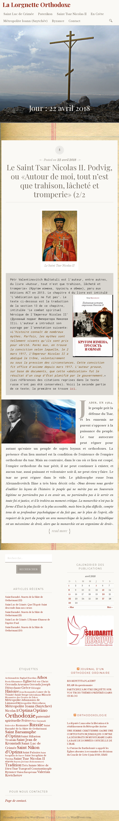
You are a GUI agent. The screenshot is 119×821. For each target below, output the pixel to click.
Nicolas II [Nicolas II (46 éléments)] (11, 710)
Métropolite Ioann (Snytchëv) (25, 21)
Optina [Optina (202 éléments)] (25, 710)
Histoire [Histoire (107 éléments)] (12, 691)
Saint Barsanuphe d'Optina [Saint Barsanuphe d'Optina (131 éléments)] (20, 734)
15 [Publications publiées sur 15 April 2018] (69, 594)
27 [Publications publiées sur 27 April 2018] (103, 599)
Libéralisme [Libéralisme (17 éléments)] (35, 695)
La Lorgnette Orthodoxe (36, 4)
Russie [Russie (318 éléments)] (36, 724)
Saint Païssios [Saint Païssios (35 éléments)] (31, 752)
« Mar (71, 607)
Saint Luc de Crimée (18, 14)
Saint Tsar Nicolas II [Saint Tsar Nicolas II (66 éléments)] (29, 758)
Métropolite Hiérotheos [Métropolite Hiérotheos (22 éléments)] (31, 703)
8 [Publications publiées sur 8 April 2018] (69, 590)
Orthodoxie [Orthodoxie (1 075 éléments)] (20, 716)
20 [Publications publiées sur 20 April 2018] (103, 594)
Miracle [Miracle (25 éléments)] (46, 694)
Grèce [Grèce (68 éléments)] (26, 688)
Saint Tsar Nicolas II (72, 14)
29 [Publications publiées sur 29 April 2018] (69, 603)
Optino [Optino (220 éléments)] (40, 710)
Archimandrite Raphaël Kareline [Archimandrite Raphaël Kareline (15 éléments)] (20, 678)
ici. (73, 388)
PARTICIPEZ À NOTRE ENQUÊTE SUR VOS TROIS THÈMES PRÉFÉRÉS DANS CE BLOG (89, 692)
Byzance (58, 21)
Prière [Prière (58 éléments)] (26, 720)
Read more (59, 530)
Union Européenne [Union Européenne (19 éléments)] (27, 772)
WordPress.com (81, 817)
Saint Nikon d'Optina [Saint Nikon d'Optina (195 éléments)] (22, 749)
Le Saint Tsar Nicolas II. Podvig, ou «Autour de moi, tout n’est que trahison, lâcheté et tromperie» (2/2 (59, 180)
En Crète (97, 14)
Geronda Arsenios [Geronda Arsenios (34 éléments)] (17, 684)
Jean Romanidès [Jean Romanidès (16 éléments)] (27, 692)
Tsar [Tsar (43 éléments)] (15, 768)
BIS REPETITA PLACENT (81, 681)
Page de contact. (16, 801)
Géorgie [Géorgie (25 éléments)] (36, 688)
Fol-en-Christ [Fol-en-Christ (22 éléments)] (40, 681)
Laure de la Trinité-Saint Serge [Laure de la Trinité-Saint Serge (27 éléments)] (27, 693)
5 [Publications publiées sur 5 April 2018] (96, 586)
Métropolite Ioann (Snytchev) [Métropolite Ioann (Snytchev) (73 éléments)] (28, 706)
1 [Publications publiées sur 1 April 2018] (68, 586)
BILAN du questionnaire (80, 685)
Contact (74, 21)
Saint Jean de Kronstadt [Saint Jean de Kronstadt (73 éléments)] (21, 741)
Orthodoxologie (92, 715)
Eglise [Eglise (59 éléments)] (27, 681)
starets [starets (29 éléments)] (9, 761)
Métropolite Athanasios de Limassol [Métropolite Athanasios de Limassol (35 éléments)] (22, 701)
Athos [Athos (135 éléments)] (42, 677)
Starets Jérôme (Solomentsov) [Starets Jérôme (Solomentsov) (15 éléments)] (29, 761)
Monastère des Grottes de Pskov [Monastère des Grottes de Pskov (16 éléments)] (21, 697)
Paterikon (45, 14)
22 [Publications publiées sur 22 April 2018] (69, 599)
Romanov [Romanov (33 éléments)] (22, 725)
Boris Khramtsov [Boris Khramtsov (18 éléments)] (14, 681)
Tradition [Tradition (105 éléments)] (13, 765)
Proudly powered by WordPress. (24, 817)
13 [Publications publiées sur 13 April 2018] (103, 590)
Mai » (110, 607)
